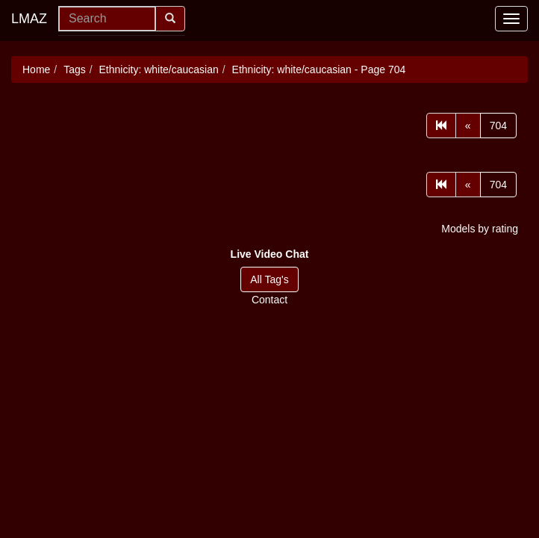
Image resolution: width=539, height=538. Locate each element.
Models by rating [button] (479, 229)
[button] (270, 254)
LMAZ (29, 18)
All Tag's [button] (269, 279)
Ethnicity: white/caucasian (159, 69)
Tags (74, 69)
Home (36, 69)
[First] (441, 125)
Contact (269, 300)
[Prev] (468, 125)
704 (498, 126)
